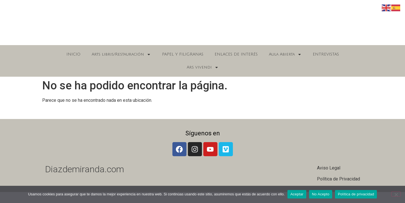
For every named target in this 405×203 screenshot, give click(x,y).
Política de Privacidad (338, 179)
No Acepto (320, 194)
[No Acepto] (396, 194)
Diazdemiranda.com (84, 169)
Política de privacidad (356, 194)
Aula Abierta (285, 54)
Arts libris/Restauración (121, 54)
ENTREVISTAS (326, 54)
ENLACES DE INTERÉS (236, 54)
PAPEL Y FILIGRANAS (182, 54)
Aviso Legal (328, 168)
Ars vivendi (203, 67)
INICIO (73, 54)
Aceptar (296, 194)
